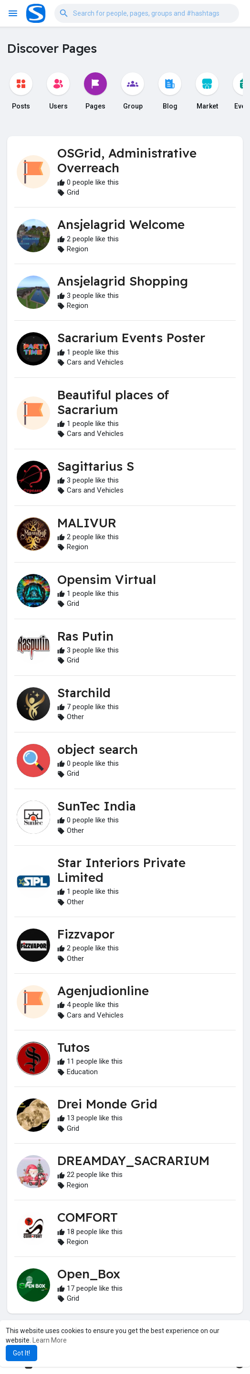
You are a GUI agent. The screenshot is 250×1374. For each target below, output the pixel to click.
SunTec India (96, 806)
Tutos (73, 1047)
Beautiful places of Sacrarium (113, 402)
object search (97, 749)
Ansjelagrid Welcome (121, 224)
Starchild (84, 693)
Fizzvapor (86, 934)
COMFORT (87, 1217)
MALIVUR (86, 523)
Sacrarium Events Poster (131, 338)
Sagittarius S (95, 466)
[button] (146, 13)
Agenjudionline (103, 990)
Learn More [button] (49, 1340)
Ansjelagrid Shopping (122, 281)
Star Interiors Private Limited (121, 870)
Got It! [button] (21, 1353)
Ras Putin (85, 636)
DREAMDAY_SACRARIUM (133, 1160)
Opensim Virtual (106, 579)
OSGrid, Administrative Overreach (127, 160)
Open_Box (88, 1274)
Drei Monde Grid (107, 1104)
